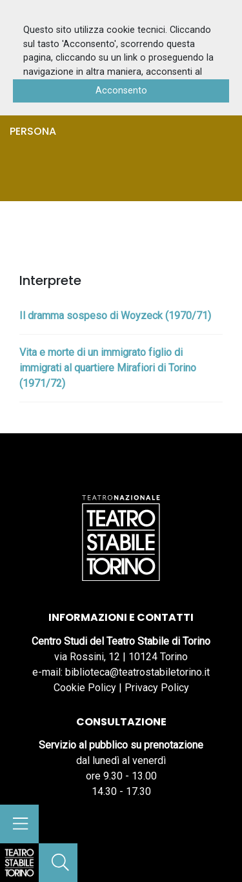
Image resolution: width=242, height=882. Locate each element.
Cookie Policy (85, 687)
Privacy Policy (157, 687)
